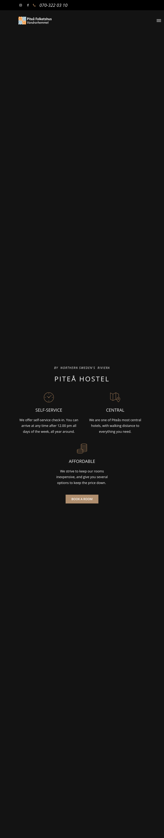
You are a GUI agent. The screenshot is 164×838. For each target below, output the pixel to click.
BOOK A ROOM (82, 499)
